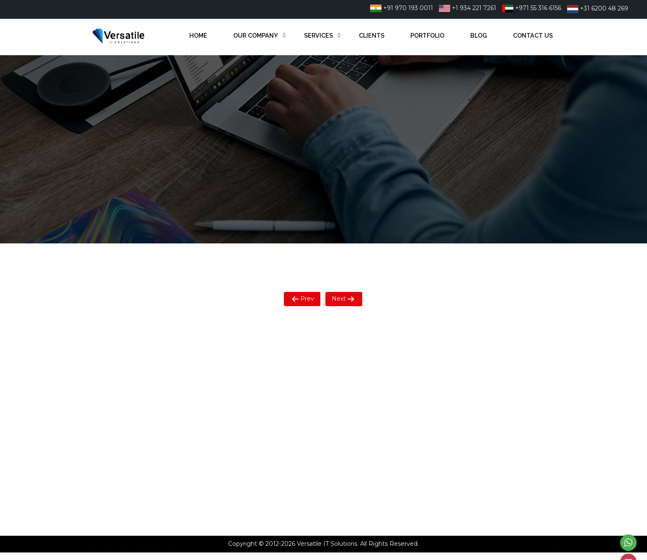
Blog (478, 35)
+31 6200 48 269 (597, 8)
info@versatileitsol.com (379, 400)
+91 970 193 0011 (401, 8)
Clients (371, 35)
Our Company (255, 35)
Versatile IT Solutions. (327, 543)
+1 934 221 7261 (467, 8)
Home (198, 35)
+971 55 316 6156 (531, 8)
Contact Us (533, 35)
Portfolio (427, 35)
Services (318, 35)
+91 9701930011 (368, 356)
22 (400, 356)
